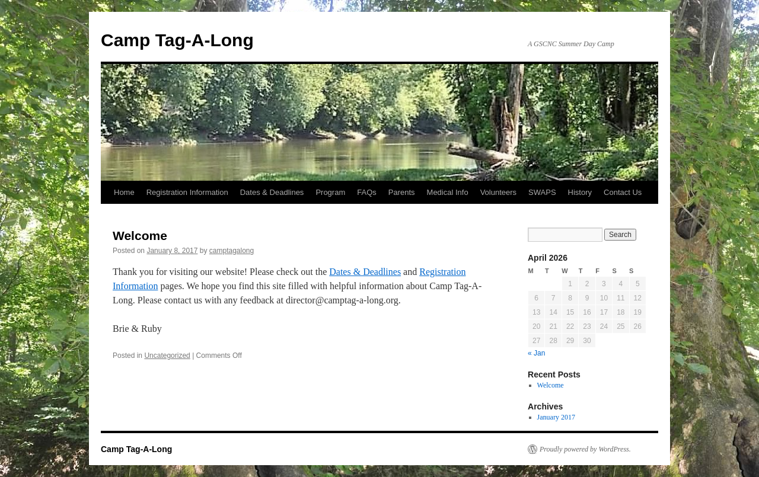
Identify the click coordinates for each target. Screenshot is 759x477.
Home (124, 192)
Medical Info (447, 192)
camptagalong (231, 250)
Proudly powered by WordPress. (585, 449)
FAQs (367, 192)
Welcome (140, 235)
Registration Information (187, 192)
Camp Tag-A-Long (177, 40)
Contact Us (623, 192)
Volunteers (498, 192)
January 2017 (556, 417)
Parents (401, 192)
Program (330, 192)
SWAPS (542, 192)
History (580, 192)
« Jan (536, 353)
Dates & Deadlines (272, 192)
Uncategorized (167, 355)
